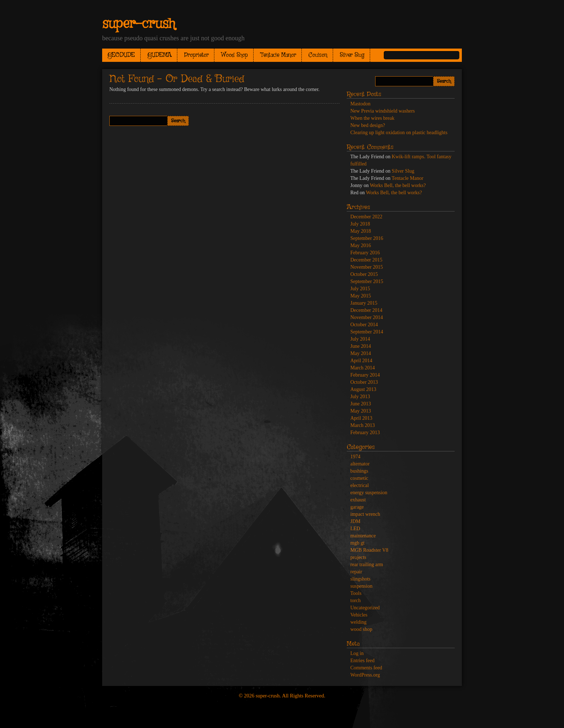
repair (356, 571)
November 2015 (366, 267)
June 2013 (360, 403)
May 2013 (360, 411)
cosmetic (359, 478)
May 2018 (360, 231)
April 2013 (361, 418)
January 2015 (363, 303)
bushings (359, 471)
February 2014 (365, 375)
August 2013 (363, 389)
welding (358, 622)
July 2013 (360, 396)
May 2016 (360, 245)
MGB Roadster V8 (369, 550)
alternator (360, 464)
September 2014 (366, 332)
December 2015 (366, 260)
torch (355, 600)
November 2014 (366, 317)
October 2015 (364, 274)
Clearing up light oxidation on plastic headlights (398, 132)
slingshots (360, 579)
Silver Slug (352, 55)
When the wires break (372, 118)
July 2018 (360, 224)
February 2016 (365, 252)
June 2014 (360, 346)
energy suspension (368, 492)
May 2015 (360, 296)
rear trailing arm (366, 564)
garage (357, 507)
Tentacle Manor (278, 55)
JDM (355, 521)
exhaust (358, 499)
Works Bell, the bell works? (398, 185)
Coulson (318, 55)
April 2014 (361, 360)
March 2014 (362, 367)
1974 (355, 456)
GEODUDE (121, 55)
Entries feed (362, 660)
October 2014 (364, 324)
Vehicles (358, 615)
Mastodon (360, 103)
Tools (355, 593)
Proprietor (196, 55)
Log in (357, 653)
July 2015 (360, 288)
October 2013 (364, 382)
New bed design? (367, 125)
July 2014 (360, 339)
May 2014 (360, 353)
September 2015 (366, 281)
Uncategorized (365, 607)
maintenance (363, 535)
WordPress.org (365, 675)
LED (355, 528)
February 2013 (365, 432)
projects (358, 557)
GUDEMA (159, 55)
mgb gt (357, 543)
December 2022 (366, 216)
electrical (359, 485)
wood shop (361, 629)
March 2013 (362, 425)
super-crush (138, 24)
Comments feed (366, 667)
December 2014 (366, 310)
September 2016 (366, 238)
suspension (361, 586)
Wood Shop (234, 55)
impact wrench (365, 514)
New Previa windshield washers (382, 111)
